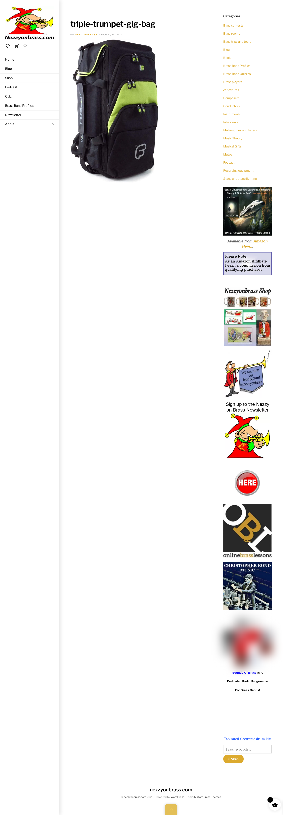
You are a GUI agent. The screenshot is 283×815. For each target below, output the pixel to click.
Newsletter (13, 115)
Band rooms (231, 33)
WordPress (177, 797)
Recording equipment (238, 170)
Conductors (231, 106)
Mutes (227, 154)
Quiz (8, 97)
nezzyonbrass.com (135, 797)
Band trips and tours (237, 41)
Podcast (11, 87)
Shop (9, 78)
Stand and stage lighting (240, 178)
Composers (231, 98)
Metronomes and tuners (240, 130)
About (31, 124)
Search (233, 759)
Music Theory (232, 138)
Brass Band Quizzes (237, 74)
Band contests (233, 25)
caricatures (231, 90)
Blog (8, 69)
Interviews (230, 122)
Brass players (232, 82)
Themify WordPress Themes (203, 797)
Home (9, 59)
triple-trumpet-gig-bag (112, 24)
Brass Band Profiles (19, 106)
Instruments (232, 114)
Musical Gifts (232, 146)
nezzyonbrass (86, 34)
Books (227, 58)
